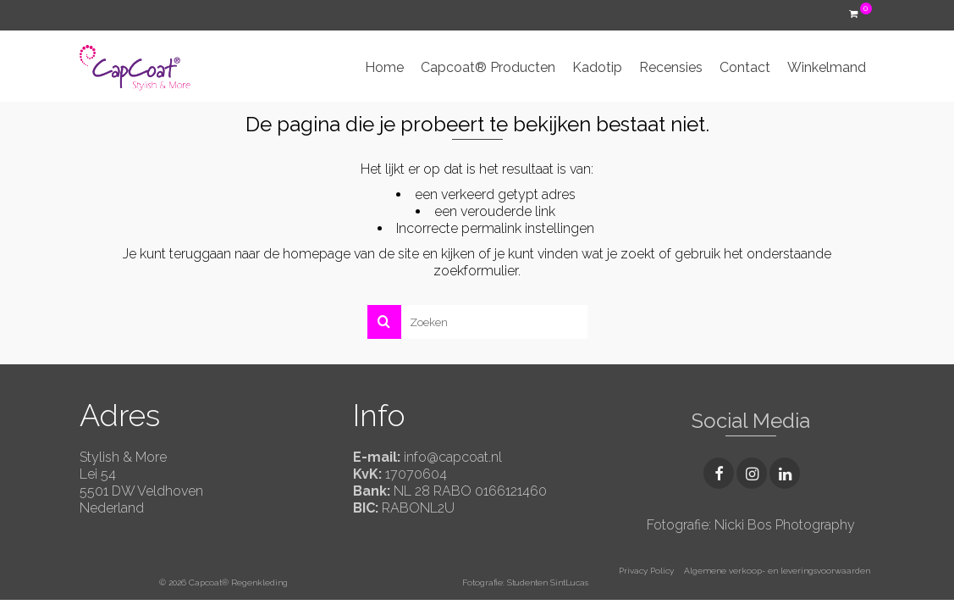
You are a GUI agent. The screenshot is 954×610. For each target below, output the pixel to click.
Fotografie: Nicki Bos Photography (751, 525)
